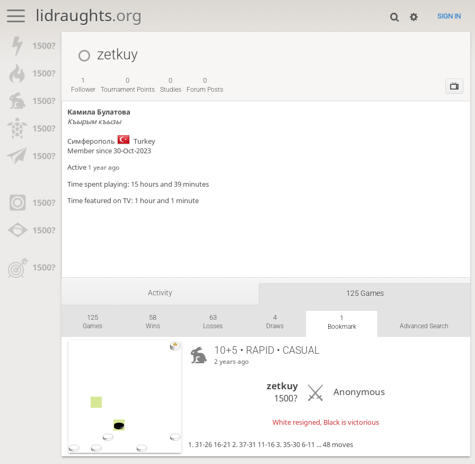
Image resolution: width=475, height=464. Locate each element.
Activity (160, 292)
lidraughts (89, 15)
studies (170, 84)
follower (83, 84)
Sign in (449, 16)
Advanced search (424, 326)
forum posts (205, 84)
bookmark (342, 322)
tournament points (128, 84)
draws (275, 321)
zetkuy (282, 386)
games (92, 321)
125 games (365, 293)
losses (213, 321)
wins (153, 321)
